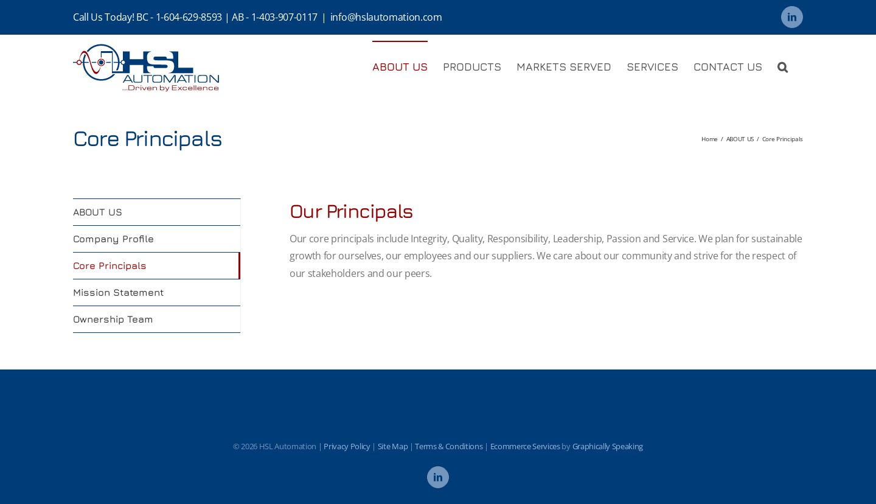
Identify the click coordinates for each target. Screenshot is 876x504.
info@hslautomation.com (386, 17)
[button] (782, 66)
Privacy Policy (347, 446)
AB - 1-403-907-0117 (275, 17)
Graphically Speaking (608, 446)
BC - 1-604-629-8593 (179, 17)
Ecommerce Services (525, 446)
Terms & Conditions (448, 446)
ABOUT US (97, 211)
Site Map (393, 446)
